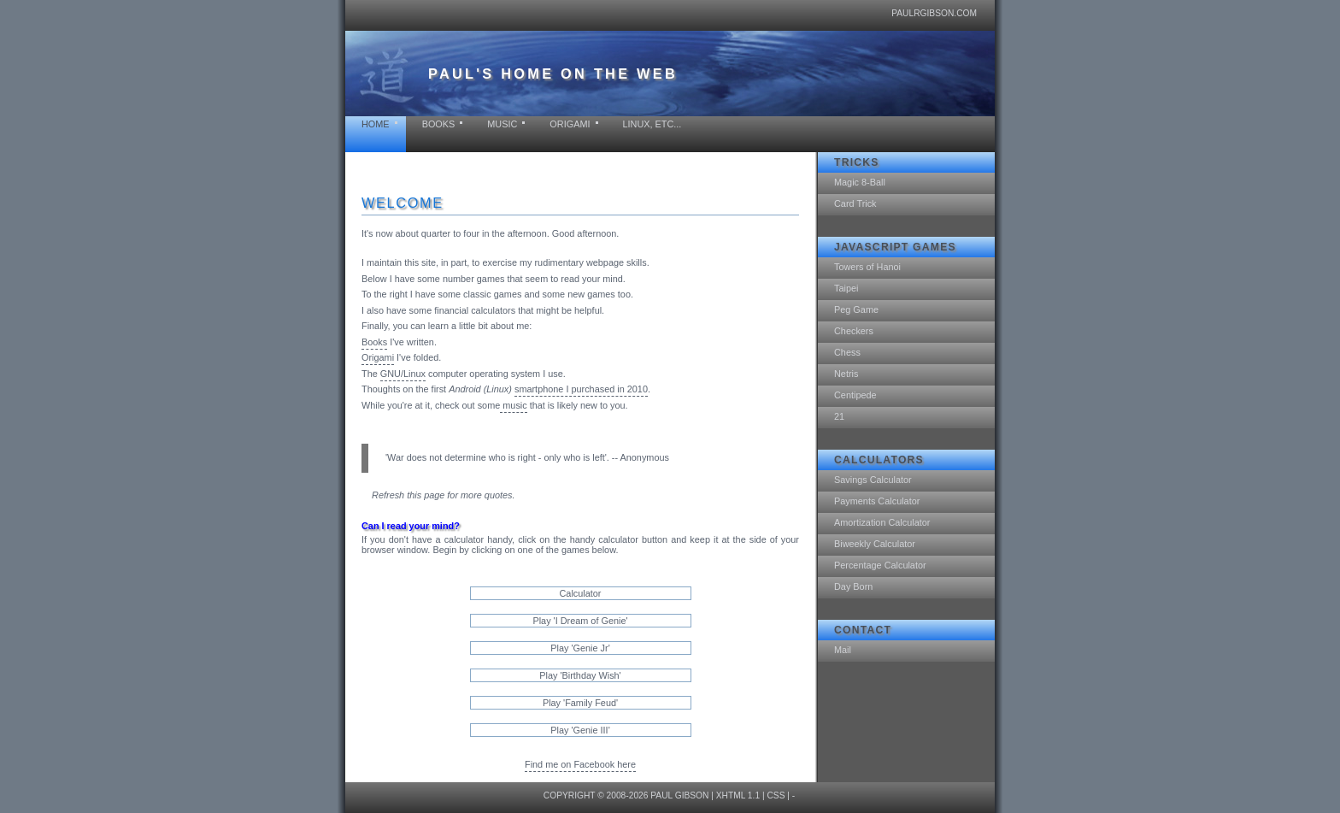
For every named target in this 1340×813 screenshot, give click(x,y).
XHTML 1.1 (738, 795)
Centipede (855, 395)
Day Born (853, 586)
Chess (847, 352)
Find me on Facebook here (580, 764)
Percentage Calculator (880, 565)
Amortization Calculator (882, 522)
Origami (570, 124)
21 (839, 416)
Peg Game (856, 309)
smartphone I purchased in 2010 (581, 389)
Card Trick (855, 203)
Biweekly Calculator (874, 544)
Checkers (853, 331)
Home (375, 124)
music (513, 405)
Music (502, 124)
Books (438, 124)
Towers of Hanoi (867, 267)
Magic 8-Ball (859, 182)
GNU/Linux (403, 373)
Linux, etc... (652, 124)
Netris (846, 373)
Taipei (846, 288)
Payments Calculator (877, 501)
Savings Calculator (873, 479)
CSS (776, 795)
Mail (842, 650)
